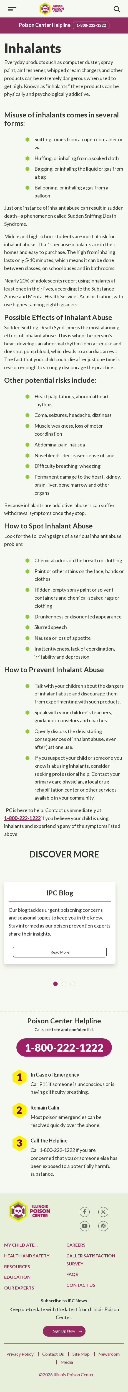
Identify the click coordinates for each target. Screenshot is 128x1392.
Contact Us (80, 1285)
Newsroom (109, 1354)
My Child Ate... (21, 1244)
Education (17, 1277)
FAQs (72, 1274)
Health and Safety (26, 1255)
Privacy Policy (20, 1354)
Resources (17, 1266)
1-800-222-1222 (91, 25)
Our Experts (19, 1287)
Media (67, 1362)
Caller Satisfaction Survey (90, 1259)
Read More (60, 952)
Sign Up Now (64, 1331)
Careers (76, 1244)
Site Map (81, 1354)
